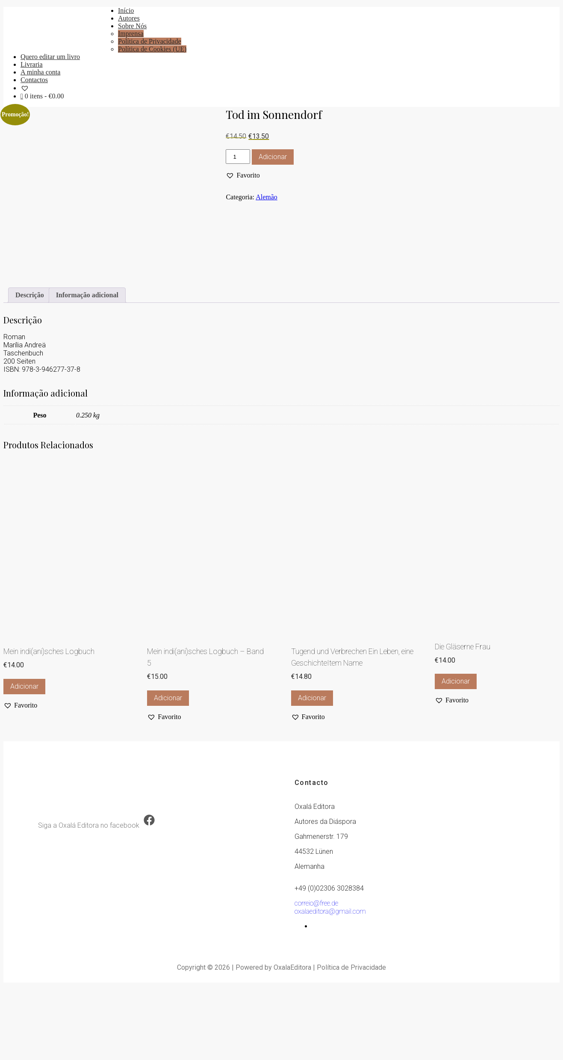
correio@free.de (316, 977)
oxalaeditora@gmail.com (330, 985)
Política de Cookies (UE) (152, 49)
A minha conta (40, 72)
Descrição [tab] (29, 369)
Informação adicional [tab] (87, 369)
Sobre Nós (132, 26)
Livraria (32, 64)
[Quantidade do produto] (238, 156)
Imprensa (131, 33)
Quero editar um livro (50, 56)
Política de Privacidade (149, 41)
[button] (242, 175)
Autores (129, 18)
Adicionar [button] (24, 760)
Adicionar (273, 157)
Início (126, 10)
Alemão (266, 197)
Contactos (34, 79)
